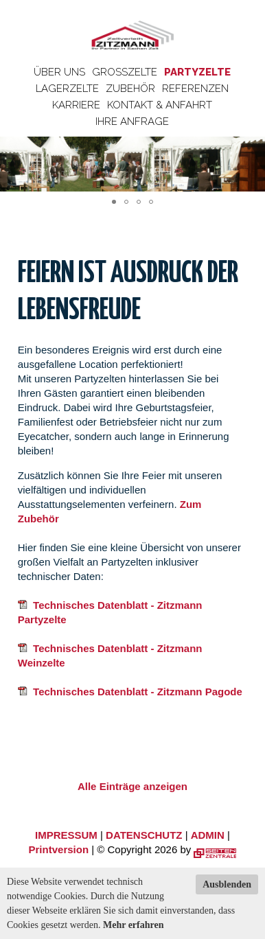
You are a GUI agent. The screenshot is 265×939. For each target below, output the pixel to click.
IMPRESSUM (66, 835)
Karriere (76, 105)
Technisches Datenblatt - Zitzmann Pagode (130, 691)
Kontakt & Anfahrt (159, 105)
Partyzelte (197, 72)
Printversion (59, 849)
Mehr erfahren (133, 925)
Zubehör (130, 88)
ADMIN (207, 835)
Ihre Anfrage (132, 121)
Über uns (59, 72)
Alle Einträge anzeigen (132, 786)
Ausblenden (227, 884)
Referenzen (195, 88)
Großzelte (124, 72)
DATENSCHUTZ (144, 835)
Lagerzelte (67, 88)
